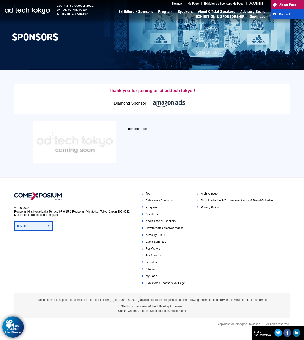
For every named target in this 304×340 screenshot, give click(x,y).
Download (257, 16)
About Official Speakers (216, 11)
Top (148, 193)
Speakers (185, 11)
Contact (284, 14)
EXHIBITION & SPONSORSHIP (220, 16)
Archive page (209, 193)
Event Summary (156, 241)
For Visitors (153, 248)
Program (165, 11)
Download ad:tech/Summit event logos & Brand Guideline (237, 200)
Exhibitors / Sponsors (136, 11)
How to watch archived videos (165, 228)
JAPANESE (256, 3)
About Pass (287, 4)
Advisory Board (252, 11)
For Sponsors (154, 255)
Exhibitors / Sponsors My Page (223, 3)
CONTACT (22, 226)
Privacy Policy (210, 207)
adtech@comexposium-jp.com (41, 215)
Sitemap (177, 3)
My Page (193, 3)
